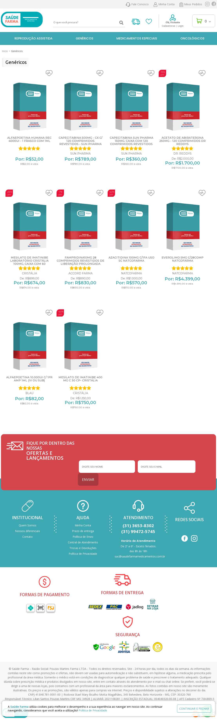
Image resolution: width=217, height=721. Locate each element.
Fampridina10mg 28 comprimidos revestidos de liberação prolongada (80, 261)
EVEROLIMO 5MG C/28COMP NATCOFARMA (182, 259)
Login (181, 26)
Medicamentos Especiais (136, 38)
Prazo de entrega (83, 531)
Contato (27, 537)
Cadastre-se (168, 26)
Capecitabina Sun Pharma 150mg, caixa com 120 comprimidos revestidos (131, 141)
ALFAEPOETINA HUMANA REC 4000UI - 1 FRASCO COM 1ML (29, 139)
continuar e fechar (194, 708)
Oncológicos (192, 38)
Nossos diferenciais (27, 531)
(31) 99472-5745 (138, 531)
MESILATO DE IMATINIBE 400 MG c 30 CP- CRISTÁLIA (80, 379)
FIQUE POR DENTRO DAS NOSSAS (52, 450)
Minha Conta (83, 525)
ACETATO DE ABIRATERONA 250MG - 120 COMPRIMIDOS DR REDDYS (182, 141)
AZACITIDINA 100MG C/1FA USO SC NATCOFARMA (131, 259)
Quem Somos (27, 525)
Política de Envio (83, 537)
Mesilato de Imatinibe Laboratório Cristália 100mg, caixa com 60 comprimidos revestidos (29, 262)
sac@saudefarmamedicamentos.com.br (140, 556)
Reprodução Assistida (33, 38)
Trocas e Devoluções (82, 548)
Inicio (5, 51)
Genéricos (84, 38)
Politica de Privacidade (93, 710)
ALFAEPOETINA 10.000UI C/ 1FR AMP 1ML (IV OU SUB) (29, 379)
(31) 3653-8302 (138, 525)
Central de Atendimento (83, 542)
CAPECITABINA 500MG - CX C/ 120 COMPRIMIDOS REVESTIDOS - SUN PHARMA (80, 141)
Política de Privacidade (83, 554)
